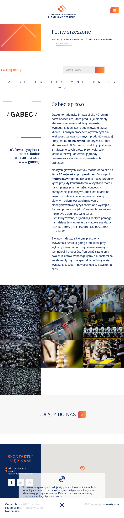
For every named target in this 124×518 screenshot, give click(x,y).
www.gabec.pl (30, 162)
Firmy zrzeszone (73, 39)
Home (55, 39)
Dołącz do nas (57, 414)
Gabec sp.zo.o (64, 43)
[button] (82, 468)
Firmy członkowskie (100, 39)
